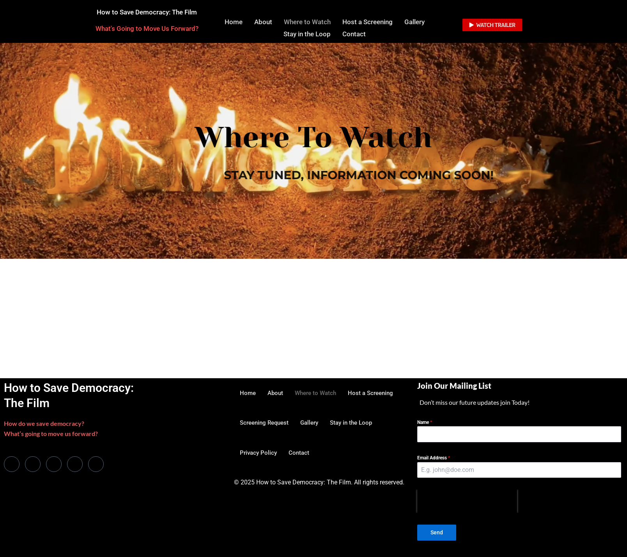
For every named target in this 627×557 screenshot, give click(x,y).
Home (234, 21)
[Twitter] (33, 465)
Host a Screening (367, 21)
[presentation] (467, 502)
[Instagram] (96, 465)
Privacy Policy (258, 453)
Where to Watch (307, 21)
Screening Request (264, 423)
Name (424, 423)
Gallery (414, 21)
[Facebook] (11, 465)
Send (436, 533)
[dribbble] (75, 465)
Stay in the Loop (307, 32)
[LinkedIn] (54, 465)
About (263, 21)
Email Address (433, 459)
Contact (354, 32)
